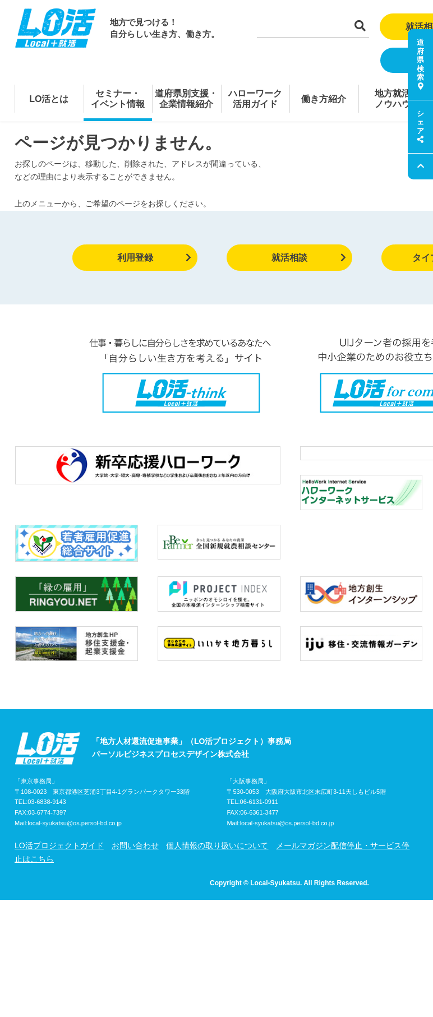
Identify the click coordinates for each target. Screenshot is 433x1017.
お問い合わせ (135, 819)
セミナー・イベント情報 (118, 99)
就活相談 (308, 257)
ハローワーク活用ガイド (255, 99)
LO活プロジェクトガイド (59, 819)
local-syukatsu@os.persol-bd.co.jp (74, 797)
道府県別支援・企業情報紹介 (186, 99)
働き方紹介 (323, 99)
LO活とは (48, 99)
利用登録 (154, 257)
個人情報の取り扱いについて (217, 819)
